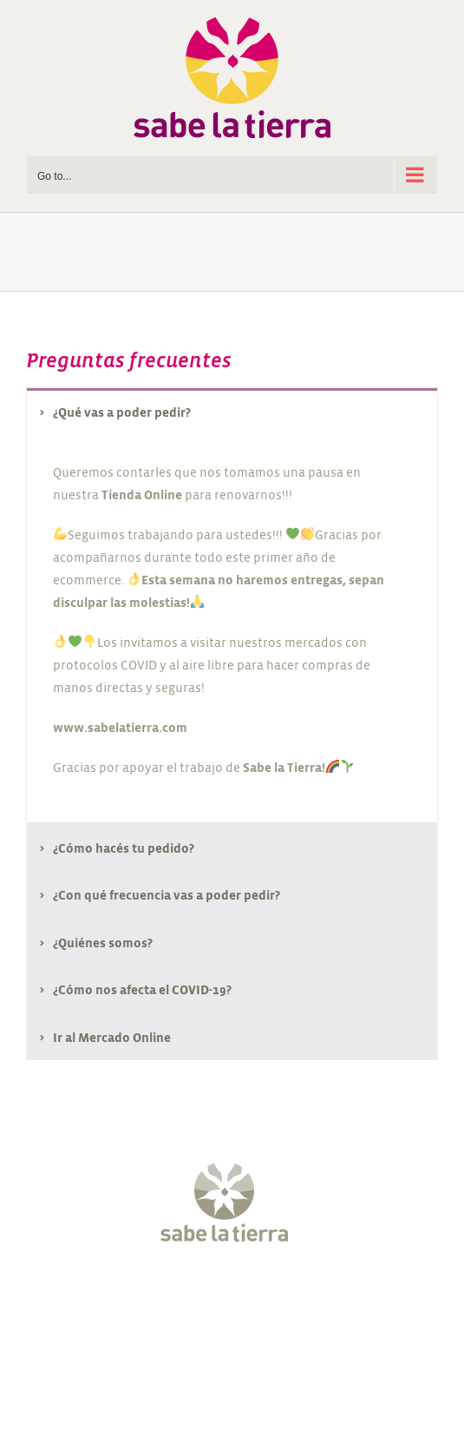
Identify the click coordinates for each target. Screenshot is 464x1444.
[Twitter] (183, 1298)
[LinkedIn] (313, 1298)
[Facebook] (151, 1298)
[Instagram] (216, 1298)
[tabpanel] (232, 629)
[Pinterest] (281, 1298)
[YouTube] (248, 1298)
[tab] (232, 411)
